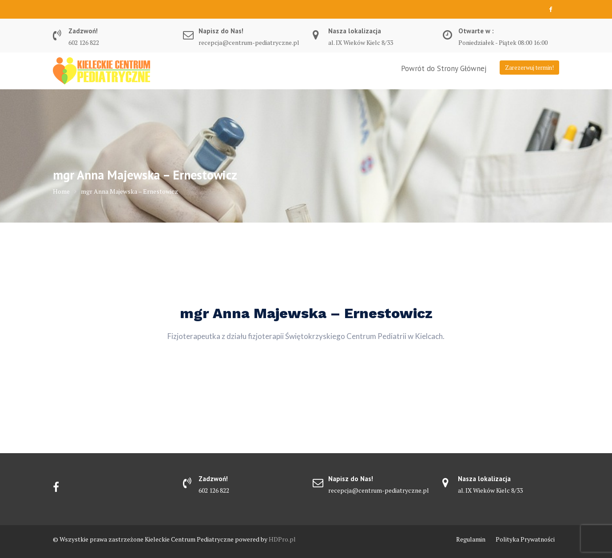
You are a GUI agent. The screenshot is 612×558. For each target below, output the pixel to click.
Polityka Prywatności (525, 539)
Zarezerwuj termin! (529, 68)
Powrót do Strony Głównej (443, 68)
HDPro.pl (282, 539)
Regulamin (470, 539)
